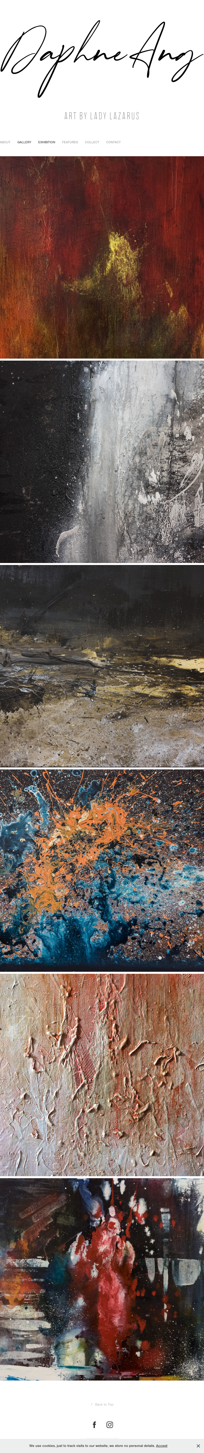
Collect (92, 142)
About (5, 142)
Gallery (24, 142)
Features (70, 142)
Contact (113, 142)
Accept (161, 1446)
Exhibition (46, 142)
